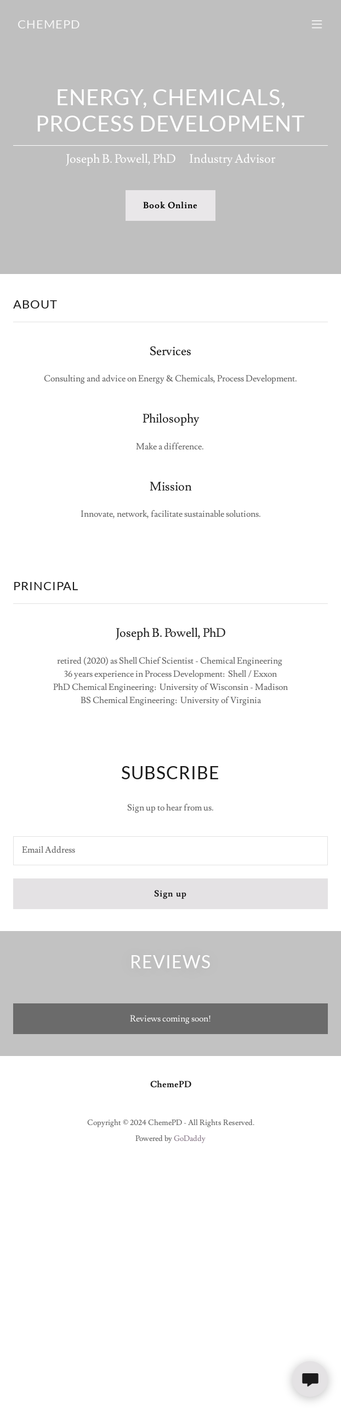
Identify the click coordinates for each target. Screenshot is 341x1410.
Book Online (170, 205)
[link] (49, 25)
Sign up (170, 893)
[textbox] (170, 850)
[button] (317, 24)
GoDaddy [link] (190, 1139)
